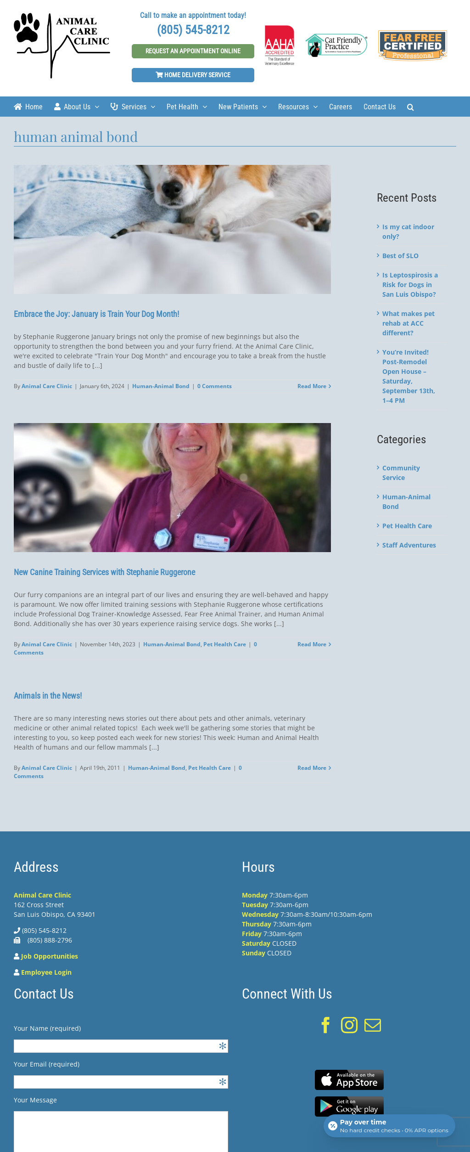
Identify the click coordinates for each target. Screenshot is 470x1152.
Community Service (401, 472)
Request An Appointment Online (193, 51)
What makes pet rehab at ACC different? (408, 323)
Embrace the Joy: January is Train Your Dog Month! (96, 314)
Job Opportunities (49, 956)
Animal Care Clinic (47, 386)
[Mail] (372, 1025)
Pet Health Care (224, 644)
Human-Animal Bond (161, 386)
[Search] (410, 106)
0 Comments (214, 386)
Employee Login (46, 972)
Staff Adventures (409, 545)
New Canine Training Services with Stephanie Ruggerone (105, 572)
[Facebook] (326, 1025)
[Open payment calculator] (389, 1125)
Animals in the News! (48, 695)
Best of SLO (400, 255)
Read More (311, 386)
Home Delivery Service (193, 75)
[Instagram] (349, 1025)
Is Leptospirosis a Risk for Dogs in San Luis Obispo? (410, 285)
